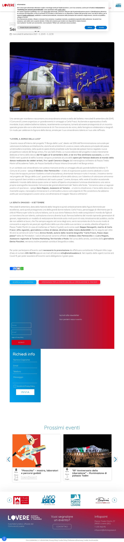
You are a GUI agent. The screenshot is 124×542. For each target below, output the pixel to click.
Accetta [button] (101, 27)
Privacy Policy (19, 337)
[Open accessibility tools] (4, 538)
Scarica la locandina (23, 282)
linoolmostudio (93, 540)
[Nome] (21, 325)
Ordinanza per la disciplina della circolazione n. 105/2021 (69, 282)
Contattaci (62, 526)
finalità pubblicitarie (28, 15)
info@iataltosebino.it (71, 253)
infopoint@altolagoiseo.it (105, 530)
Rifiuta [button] (90, 27)
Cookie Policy (63, 540)
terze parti (47, 11)
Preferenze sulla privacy (75, 540)
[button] (115, 459)
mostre (33, 478)
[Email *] (21, 332)
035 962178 (101, 527)
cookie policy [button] (61, 9)
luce (12, 24)
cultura (25, 478)
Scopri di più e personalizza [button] (29, 27)
